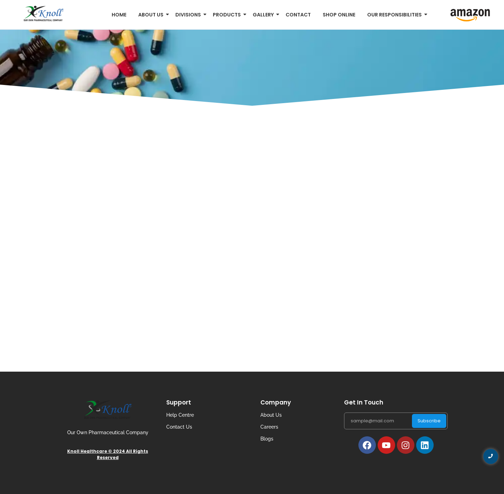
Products (228, 14)
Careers (269, 427)
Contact (298, 14)
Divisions (189, 14)
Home (119, 14)
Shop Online (339, 14)
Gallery (264, 14)
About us (152, 14)
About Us (271, 415)
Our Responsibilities (395, 14)
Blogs (266, 439)
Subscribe (429, 420)
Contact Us (179, 427)
